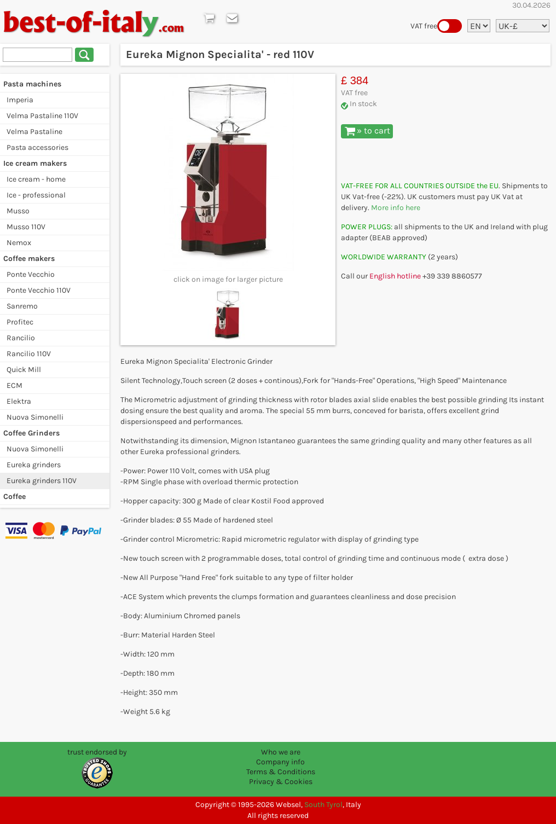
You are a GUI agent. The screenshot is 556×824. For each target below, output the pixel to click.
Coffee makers (29, 258)
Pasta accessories (37, 147)
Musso (18, 211)
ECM (14, 385)
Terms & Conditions (280, 771)
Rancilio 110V (29, 353)
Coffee (14, 496)
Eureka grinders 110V (42, 480)
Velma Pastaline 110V (42, 115)
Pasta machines (32, 84)
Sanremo (22, 306)
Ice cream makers (35, 163)
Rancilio (21, 338)
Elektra (19, 401)
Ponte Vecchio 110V (39, 290)
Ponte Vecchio (31, 274)
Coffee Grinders (31, 433)
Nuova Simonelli (35, 417)
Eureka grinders (34, 464)
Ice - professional (36, 195)
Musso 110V (26, 226)
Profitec (20, 322)
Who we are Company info (280, 757)
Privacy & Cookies (280, 781)
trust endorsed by (97, 752)
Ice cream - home (36, 179)
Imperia (20, 100)
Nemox (19, 242)
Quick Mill (24, 369)
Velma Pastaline (34, 131)
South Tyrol (323, 804)
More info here (395, 207)
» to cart (367, 130)
